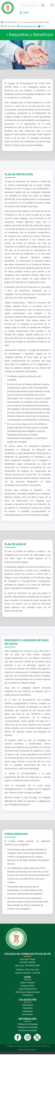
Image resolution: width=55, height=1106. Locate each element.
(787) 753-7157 (32, 969)
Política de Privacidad (28, 1024)
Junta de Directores (27, 989)
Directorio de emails (27, 1030)
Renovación (27, 1014)
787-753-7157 (8, 26)
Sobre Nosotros (27, 982)
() (41, 26)
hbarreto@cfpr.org (27, 26)
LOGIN (25, 12)
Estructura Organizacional (28, 992)
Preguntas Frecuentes (27, 1027)
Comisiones (27, 995)
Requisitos (27, 1008)
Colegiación (27, 1011)
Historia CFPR (27, 986)
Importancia (27, 1005)
